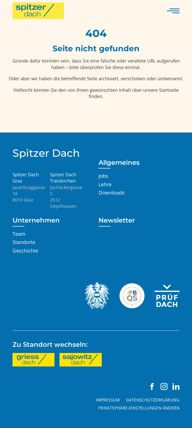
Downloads (111, 192)
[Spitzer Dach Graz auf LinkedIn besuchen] (176, 386)
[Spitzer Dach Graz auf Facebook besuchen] (152, 386)
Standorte (23, 242)
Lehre (105, 184)
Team (19, 233)
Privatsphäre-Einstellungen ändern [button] (139, 408)
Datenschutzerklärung (153, 400)
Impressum (108, 400)
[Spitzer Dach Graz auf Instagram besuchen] (164, 386)
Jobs (103, 175)
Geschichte (25, 250)
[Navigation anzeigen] (173, 10)
